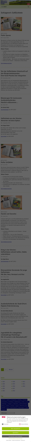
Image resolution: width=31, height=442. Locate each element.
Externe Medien (23, 424)
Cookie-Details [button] (9, 440)
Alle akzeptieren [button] (15, 428)
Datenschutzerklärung (16, 440)
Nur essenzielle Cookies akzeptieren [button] (15, 436)
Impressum (23, 440)
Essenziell (5, 424)
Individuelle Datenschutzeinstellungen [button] (15, 438)
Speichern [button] (15, 432)
